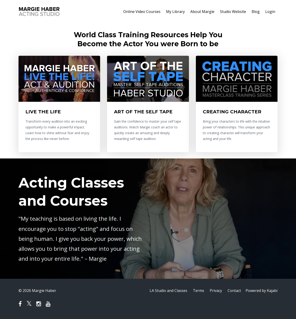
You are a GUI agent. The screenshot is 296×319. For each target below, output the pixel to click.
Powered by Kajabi (262, 290)
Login (270, 11)
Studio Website (233, 11)
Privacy (216, 290)
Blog (256, 11)
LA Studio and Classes (168, 290)
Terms (198, 290)
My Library (175, 11)
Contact (234, 290)
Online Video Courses (141, 11)
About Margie (202, 11)
